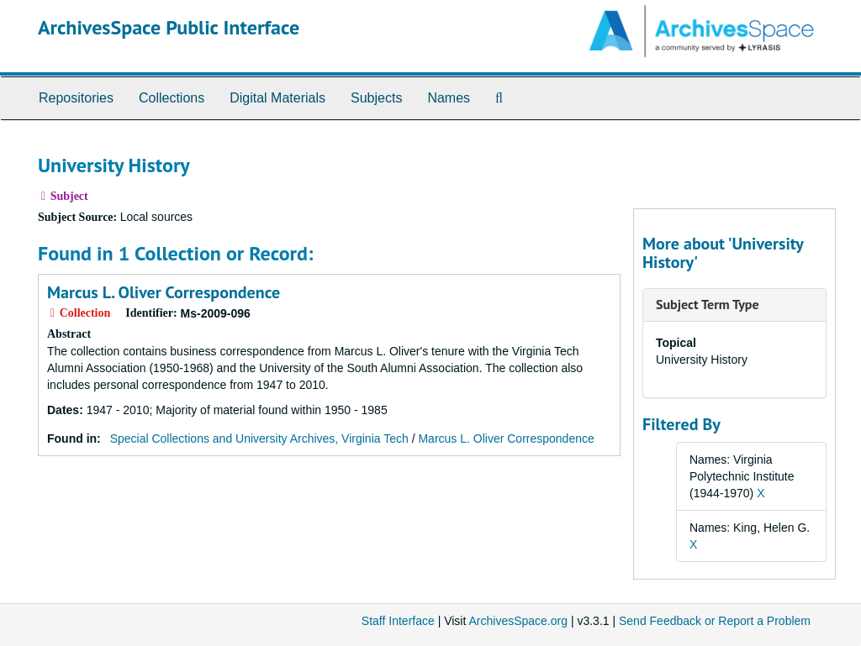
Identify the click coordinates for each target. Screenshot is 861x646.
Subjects (376, 98)
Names (448, 98)
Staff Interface (398, 621)
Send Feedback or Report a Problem (715, 621)
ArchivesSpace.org (518, 621)
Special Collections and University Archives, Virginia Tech (259, 438)
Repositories (76, 98)
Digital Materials (277, 98)
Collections (171, 98)
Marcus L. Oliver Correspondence (163, 292)
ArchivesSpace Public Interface (168, 27)
